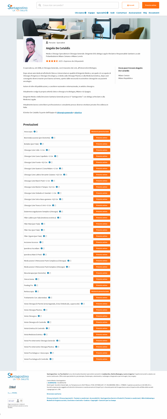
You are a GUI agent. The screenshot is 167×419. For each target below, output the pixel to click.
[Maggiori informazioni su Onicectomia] (38, 279)
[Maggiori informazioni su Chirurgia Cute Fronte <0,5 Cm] (51, 162)
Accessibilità (95, 398)
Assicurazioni (135, 12)
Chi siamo (80, 12)
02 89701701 (52, 383)
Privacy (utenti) (53, 398)
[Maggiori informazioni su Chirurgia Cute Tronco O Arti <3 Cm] (55, 205)
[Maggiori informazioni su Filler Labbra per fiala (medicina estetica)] (60, 218)
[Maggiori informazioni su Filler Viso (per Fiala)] (44, 230)
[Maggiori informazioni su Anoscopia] (36, 132)
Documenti (154, 12)
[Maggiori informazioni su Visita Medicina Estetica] (46, 334)
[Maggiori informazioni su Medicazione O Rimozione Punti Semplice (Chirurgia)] (69, 267)
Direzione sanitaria (54, 394)
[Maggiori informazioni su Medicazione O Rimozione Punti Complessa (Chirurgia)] (70, 261)
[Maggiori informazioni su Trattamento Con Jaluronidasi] (51, 298)
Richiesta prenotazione (100, 132)
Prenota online (150, 5)
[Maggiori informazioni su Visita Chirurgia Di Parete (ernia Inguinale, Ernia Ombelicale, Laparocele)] (84, 304)
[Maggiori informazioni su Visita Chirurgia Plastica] (46, 310)
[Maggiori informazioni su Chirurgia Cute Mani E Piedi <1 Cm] (54, 181)
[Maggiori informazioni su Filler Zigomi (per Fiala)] (46, 236)
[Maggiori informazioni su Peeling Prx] (37, 285)
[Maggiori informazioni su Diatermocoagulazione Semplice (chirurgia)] (62, 211)
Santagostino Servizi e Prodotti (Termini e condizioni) (121, 398)
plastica (78, 112)
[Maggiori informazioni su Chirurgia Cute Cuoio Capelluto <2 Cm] (57, 156)
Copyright (94, 400)
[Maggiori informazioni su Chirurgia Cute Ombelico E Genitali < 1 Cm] (60, 193)
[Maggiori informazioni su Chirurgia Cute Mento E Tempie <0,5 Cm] (59, 187)
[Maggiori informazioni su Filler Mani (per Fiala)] (44, 224)
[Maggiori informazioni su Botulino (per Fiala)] (43, 144)
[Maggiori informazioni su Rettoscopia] (38, 291)
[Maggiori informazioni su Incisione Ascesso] (42, 242)
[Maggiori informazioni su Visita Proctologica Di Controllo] (52, 359)
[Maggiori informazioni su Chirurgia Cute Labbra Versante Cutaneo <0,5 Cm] (66, 175)
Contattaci (121, 12)
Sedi (112, 12)
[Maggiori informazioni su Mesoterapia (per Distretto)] (50, 273)
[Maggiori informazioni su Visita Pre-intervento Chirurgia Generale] (59, 341)
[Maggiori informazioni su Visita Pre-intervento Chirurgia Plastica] (58, 347)
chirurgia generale (65, 112)
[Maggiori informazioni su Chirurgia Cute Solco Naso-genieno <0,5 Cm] (62, 199)
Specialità (102, 12)
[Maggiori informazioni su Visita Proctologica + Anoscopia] (53, 353)
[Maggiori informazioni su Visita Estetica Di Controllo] (49, 328)
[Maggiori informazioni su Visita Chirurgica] (41, 316)
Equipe (91, 12)
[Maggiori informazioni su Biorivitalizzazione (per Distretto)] (54, 138)
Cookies (87, 400)
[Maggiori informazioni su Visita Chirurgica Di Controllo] (50, 322)
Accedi (130, 5)
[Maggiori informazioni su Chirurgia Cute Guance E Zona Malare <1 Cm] (62, 168)
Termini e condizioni (81, 398)
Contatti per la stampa (107, 400)
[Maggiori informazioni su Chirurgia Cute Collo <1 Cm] (49, 150)
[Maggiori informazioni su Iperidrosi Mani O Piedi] (46, 255)
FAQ (145, 12)
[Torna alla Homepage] (17, 8)
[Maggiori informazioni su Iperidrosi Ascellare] (43, 248)
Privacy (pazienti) (66, 398)
